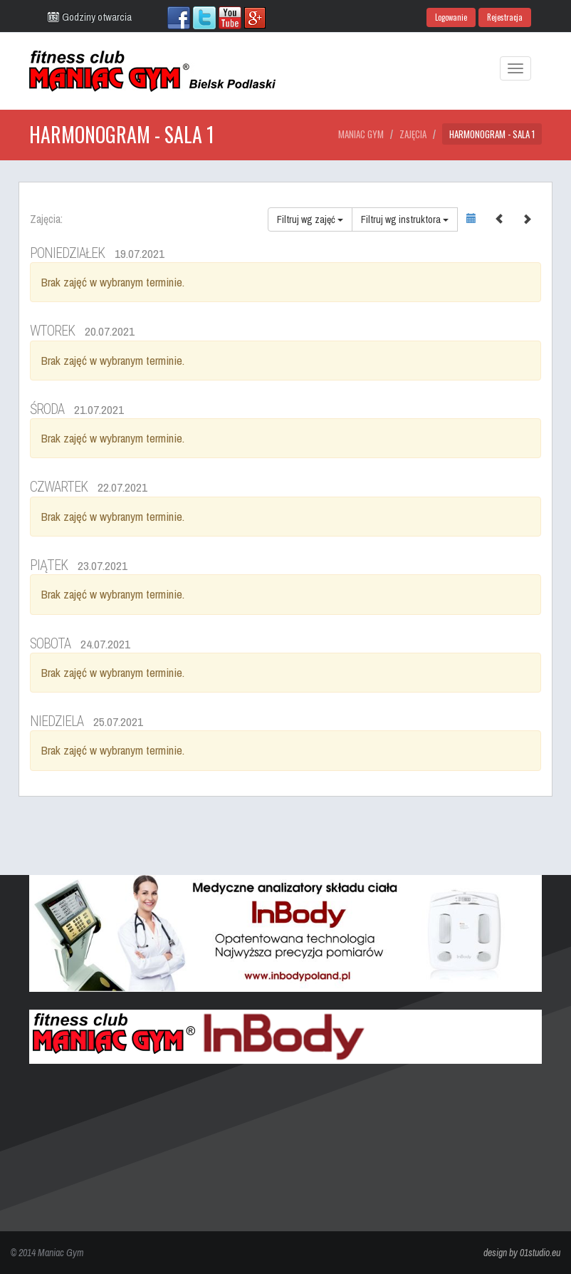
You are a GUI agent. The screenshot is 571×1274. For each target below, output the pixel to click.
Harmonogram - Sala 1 (492, 134)
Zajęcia (412, 134)
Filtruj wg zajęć (310, 219)
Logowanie (451, 17)
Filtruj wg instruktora (405, 219)
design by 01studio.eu (521, 1252)
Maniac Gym (361, 134)
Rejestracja (505, 17)
